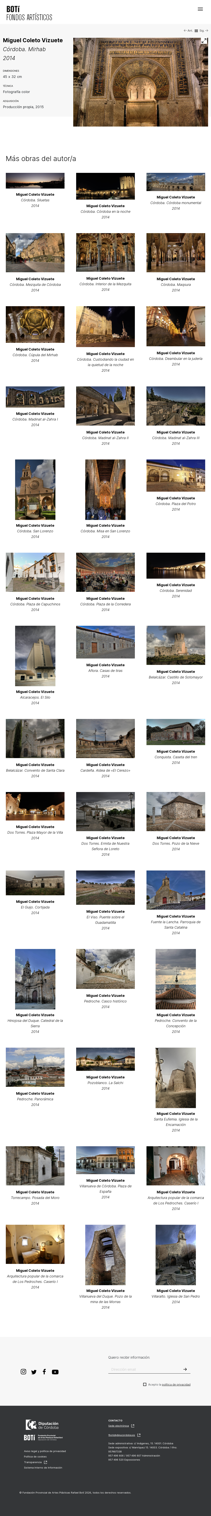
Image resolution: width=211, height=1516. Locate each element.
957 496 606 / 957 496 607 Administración (134, 1455)
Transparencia (33, 1462)
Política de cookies (35, 1456)
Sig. (204, 30)
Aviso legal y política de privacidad (45, 1451)
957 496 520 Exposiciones (124, 1459)
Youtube (55, 1371)
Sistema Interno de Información (43, 1467)
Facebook (44, 1371)
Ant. (188, 30)
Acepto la (169, 1384)
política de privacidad (176, 1384)
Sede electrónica (118, 1425)
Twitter (34, 1371)
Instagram (23, 1371)
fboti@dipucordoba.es (121, 1435)
